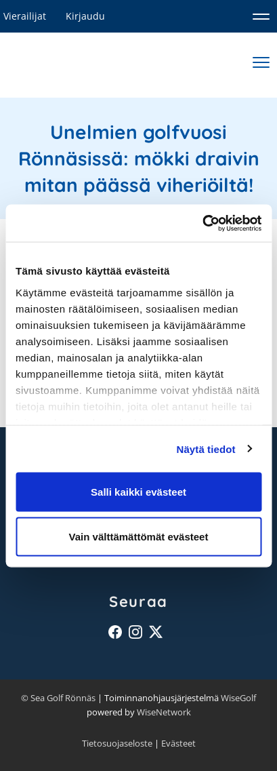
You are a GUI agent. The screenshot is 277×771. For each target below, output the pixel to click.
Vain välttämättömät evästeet (139, 536)
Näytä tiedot (206, 448)
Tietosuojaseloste (117, 743)
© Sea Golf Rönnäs (58, 698)
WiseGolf (238, 698)
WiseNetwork (164, 712)
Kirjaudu (85, 15)
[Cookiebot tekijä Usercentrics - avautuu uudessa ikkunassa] (202, 223)
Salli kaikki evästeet (138, 492)
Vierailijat (24, 15)
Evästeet (178, 743)
